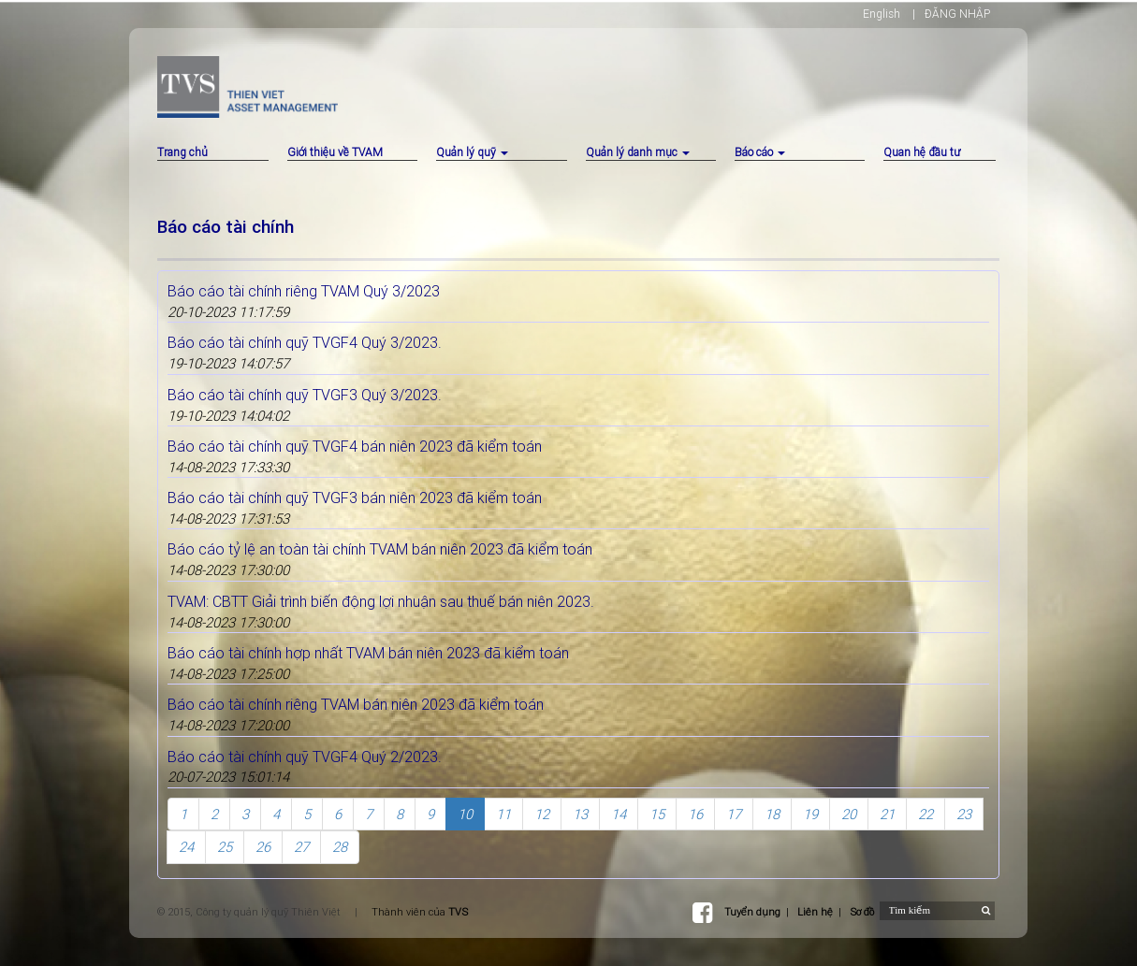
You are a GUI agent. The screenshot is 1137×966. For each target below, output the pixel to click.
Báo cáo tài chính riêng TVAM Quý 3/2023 (304, 290)
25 (224, 847)
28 (339, 847)
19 (810, 814)
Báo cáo (760, 152)
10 (465, 814)
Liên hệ (815, 911)
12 (541, 814)
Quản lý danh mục (638, 152)
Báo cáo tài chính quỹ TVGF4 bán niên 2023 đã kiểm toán (355, 446)
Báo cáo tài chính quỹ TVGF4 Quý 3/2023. (305, 342)
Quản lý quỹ (472, 152)
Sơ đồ (862, 911)
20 (848, 814)
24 (186, 847)
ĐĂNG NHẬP (957, 14)
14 (618, 814)
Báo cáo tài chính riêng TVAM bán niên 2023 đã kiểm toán (356, 704)
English (881, 14)
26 (262, 847)
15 (656, 814)
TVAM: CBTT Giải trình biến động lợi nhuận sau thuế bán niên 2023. (381, 601)
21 (887, 814)
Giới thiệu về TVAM (335, 152)
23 (963, 814)
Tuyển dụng (752, 911)
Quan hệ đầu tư (921, 152)
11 (503, 814)
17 (733, 814)
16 (695, 814)
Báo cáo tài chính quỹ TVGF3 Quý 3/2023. (305, 394)
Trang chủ (182, 152)
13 (580, 814)
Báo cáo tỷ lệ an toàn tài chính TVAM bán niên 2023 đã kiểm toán (380, 549)
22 (925, 814)
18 (772, 814)
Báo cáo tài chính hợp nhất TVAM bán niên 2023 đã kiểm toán (368, 652)
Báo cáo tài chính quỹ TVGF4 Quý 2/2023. (305, 756)
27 (301, 847)
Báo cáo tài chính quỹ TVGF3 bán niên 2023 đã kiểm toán (355, 497)
